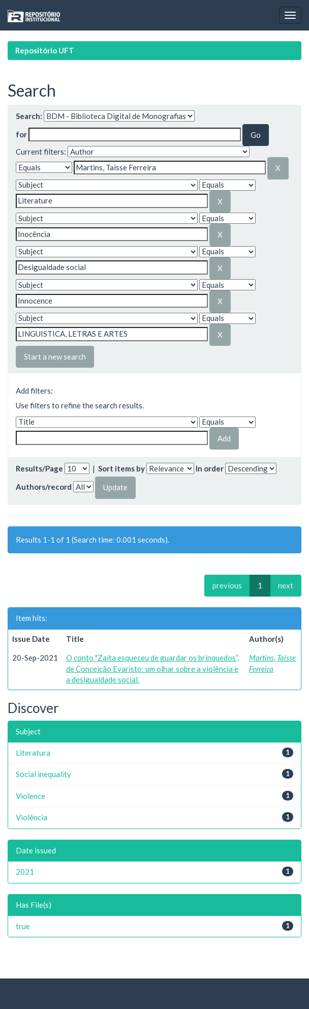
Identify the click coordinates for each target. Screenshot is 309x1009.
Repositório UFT (44, 50)
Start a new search (55, 356)
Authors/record (44, 486)
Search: (29, 116)
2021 (25, 871)
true (23, 926)
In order (210, 468)
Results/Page (39, 468)
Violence (30, 795)
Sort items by (121, 468)
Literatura (33, 752)
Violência (31, 817)
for (21, 134)
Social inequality (43, 774)
